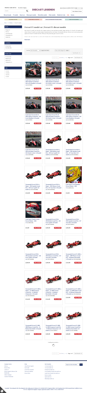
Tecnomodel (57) (9, 35)
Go (27, 11)
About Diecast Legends (29, 366)
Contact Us (6, 369)
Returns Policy (7, 367)
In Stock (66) (8, 46)
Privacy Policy (27, 373)
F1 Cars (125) (8, 56)
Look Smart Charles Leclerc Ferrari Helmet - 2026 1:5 (32, 221)
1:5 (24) (7, 76)
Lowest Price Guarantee (29, 369)
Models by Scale (61, 15)
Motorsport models (31, 15)
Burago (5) (8, 29)
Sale (68, 15)
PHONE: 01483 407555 (10, 7)
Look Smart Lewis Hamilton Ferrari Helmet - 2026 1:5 (73, 186)
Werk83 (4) (8, 37)
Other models (52, 15)
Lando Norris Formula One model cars (52, 373)
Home (5, 22)
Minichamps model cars (49, 378)
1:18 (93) (7, 73)
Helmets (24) (8, 58)
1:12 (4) (7, 71)
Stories (72, 15)
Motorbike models (42, 15)
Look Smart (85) (9, 33)
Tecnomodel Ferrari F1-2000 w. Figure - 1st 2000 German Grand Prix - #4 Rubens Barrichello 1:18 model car (53, 292)
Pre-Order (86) (8, 47)
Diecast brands (7, 15)
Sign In (66, 8)
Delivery (6, 366)
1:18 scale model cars (49, 366)
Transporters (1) (9, 62)
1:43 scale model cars (49, 367)
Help (61, 8)
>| (66, 57)
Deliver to (72, 8)
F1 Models (11, 22)
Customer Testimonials (8, 376)
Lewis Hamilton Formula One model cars (53, 371)
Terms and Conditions (29, 371)
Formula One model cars (49, 369)
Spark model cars (48, 376)
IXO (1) (7, 31)
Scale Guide (27, 367)
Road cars (22, 15)
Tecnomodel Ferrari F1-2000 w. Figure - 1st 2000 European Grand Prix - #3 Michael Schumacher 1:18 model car (33, 292)
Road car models (48, 375)
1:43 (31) (7, 74)
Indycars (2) (8, 60)
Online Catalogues (7, 374)
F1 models (15, 15)
